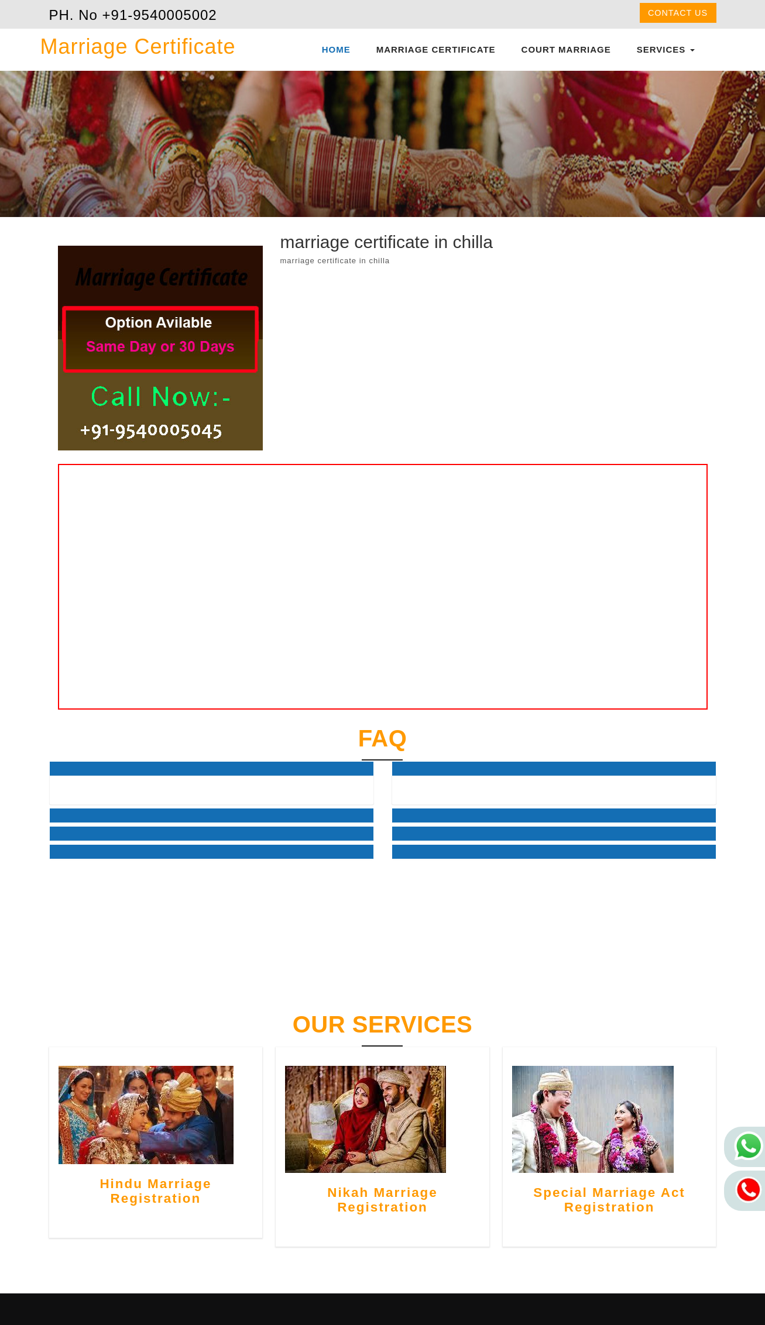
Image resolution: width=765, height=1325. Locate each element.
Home (336, 49)
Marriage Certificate (436, 49)
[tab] (211, 769)
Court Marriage (566, 49)
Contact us (678, 13)
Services (666, 49)
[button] (211, 769)
